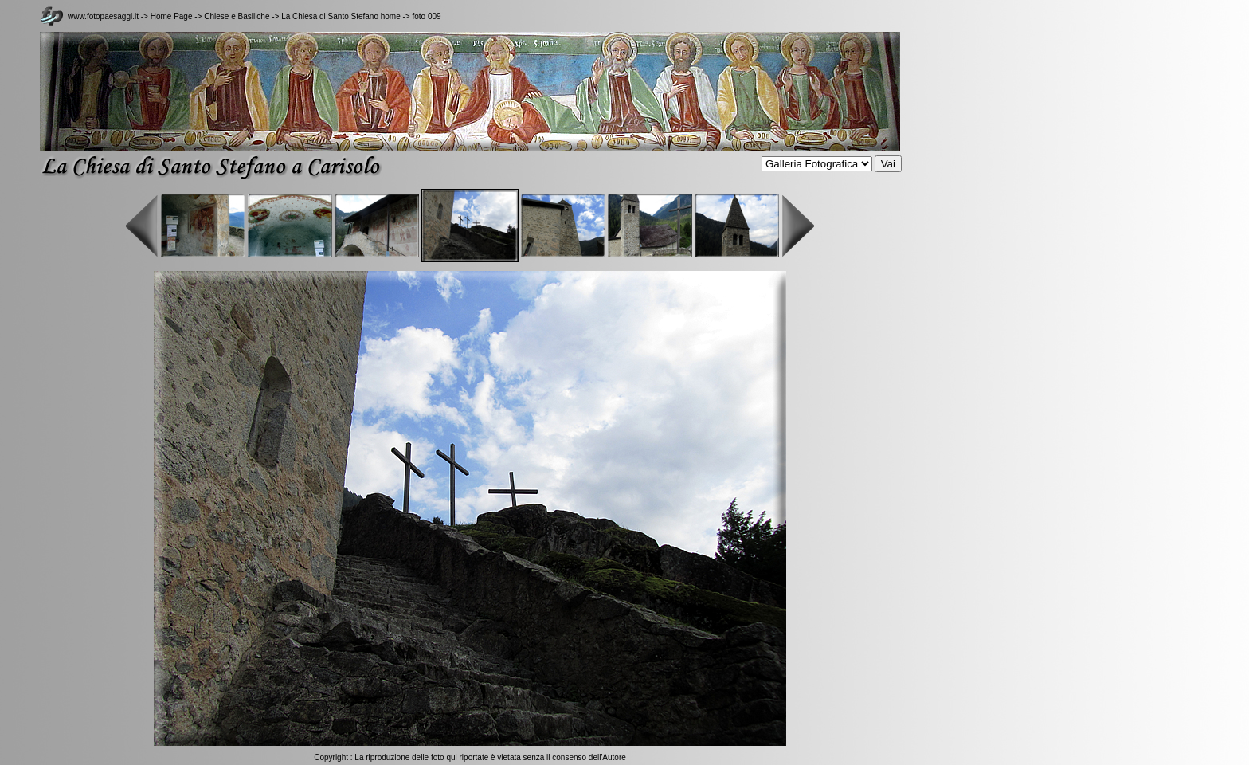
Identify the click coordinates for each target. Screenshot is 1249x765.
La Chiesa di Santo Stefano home (341, 16)
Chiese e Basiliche (238, 16)
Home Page (172, 16)
